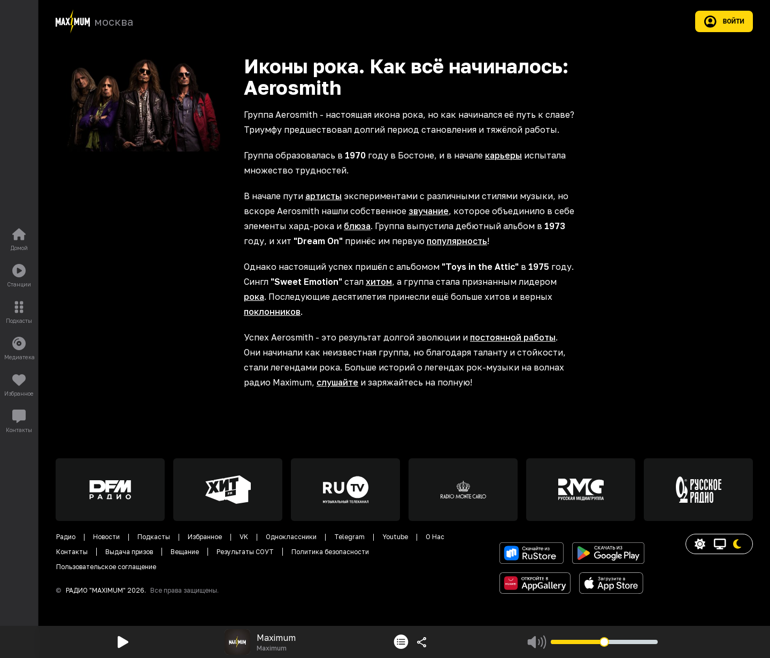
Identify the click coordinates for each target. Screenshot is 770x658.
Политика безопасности (330, 552)
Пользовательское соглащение (106, 567)
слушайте (337, 382)
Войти (724, 21)
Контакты (72, 552)
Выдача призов (129, 552)
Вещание (185, 552)
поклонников (272, 311)
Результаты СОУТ (245, 552)
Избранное (205, 537)
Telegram (349, 537)
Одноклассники (291, 537)
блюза (357, 226)
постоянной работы (513, 337)
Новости (106, 537)
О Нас (435, 537)
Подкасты (153, 537)
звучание (429, 211)
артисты (323, 196)
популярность (457, 241)
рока (254, 296)
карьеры (503, 155)
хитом (379, 281)
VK (244, 537)
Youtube (395, 537)
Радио (65, 537)
